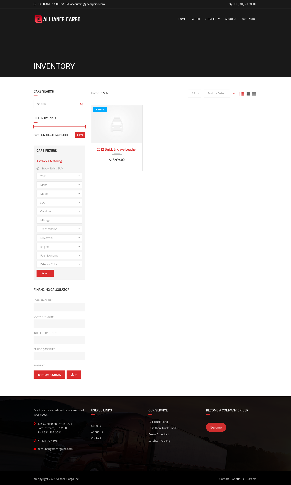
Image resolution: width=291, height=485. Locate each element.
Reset (45, 273)
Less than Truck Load (162, 428)
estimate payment (49, 374)
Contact (96, 438)
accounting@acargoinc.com (87, 4)
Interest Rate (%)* (45, 333)
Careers (96, 426)
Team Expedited (158, 434)
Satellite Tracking (159, 440)
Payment (39, 365)
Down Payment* (44, 316)
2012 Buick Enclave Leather (117, 149)
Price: (37, 135)
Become (216, 427)
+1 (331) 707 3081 (243, 4)
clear (73, 374)
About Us (97, 432)
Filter (80, 135)
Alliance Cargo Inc (67, 479)
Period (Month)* (44, 349)
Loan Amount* (43, 300)
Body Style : (50, 168)
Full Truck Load (158, 422)
